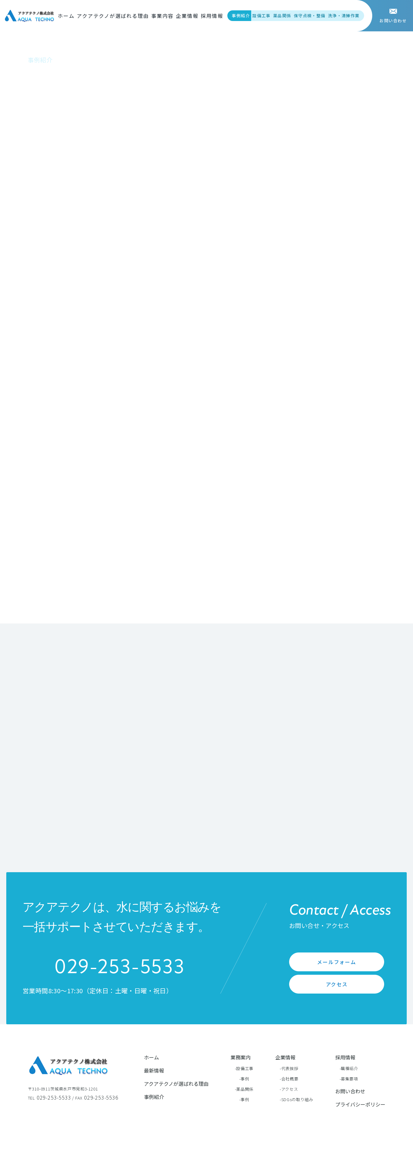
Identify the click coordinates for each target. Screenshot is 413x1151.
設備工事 (261, 16)
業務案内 (240, 1057)
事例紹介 (241, 16)
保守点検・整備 (310, 16)
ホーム (66, 15)
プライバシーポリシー (360, 1104)
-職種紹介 (349, 1068)
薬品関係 (282, 16)
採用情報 (212, 15)
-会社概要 (289, 1079)
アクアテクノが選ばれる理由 (113, 15)
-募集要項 (349, 1079)
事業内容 (162, 15)
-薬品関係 (244, 1089)
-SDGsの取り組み (296, 1099)
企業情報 (187, 15)
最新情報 (154, 1070)
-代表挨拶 (289, 1068)
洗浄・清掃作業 (344, 16)
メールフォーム (336, 962)
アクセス (337, 984)
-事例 (244, 1079)
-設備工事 (244, 1068)
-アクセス (289, 1089)
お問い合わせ (350, 1091)
